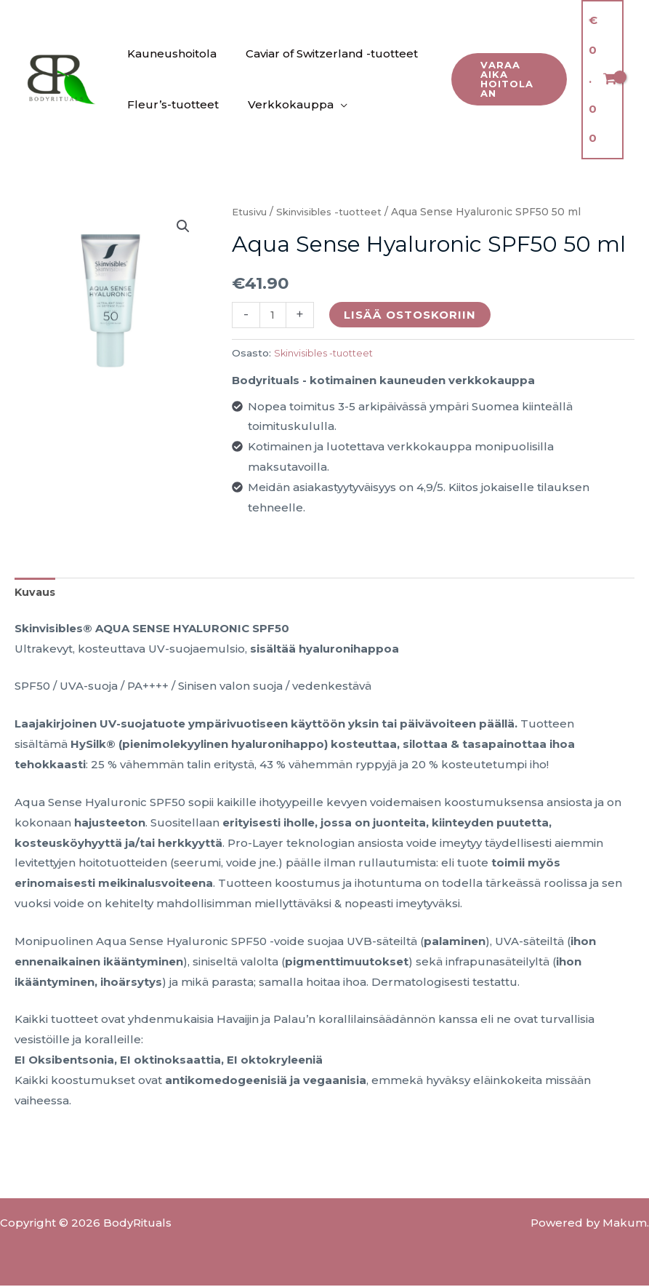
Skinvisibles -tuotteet (337, 212)
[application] (329, 104)
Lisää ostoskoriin (411, 315)
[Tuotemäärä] (273, 314)
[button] (507, 79)
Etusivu (251, 212)
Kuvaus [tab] (36, 593)
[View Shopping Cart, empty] (602, 79)
